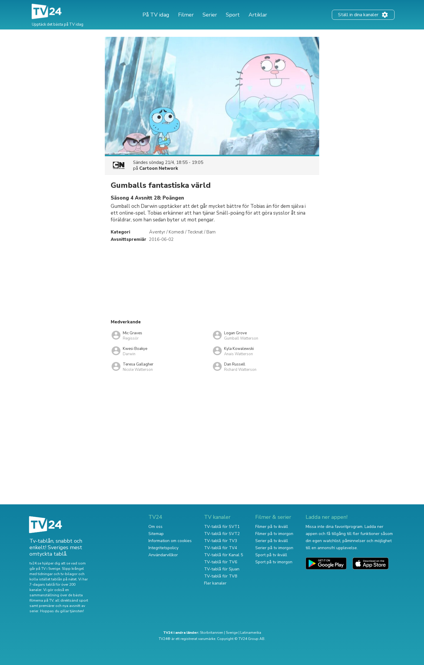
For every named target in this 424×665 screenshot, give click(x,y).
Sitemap (156, 533)
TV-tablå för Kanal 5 (223, 555)
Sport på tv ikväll (271, 555)
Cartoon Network (158, 168)
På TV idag (156, 14)
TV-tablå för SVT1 (222, 526)
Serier (210, 14)
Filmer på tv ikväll (271, 526)
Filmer (186, 14)
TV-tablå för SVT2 (222, 533)
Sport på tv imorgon (273, 562)
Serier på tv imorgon (274, 548)
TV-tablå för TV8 (220, 576)
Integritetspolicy (163, 548)
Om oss (155, 526)
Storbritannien (211, 632)
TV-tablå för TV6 (220, 562)
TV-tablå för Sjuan (221, 569)
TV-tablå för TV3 (220, 541)
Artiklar (258, 14)
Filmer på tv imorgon (274, 533)
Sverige (232, 632)
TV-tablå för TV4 (220, 548)
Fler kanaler (215, 583)
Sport (233, 14)
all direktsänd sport (71, 600)
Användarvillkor (163, 555)
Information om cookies (170, 541)
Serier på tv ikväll (271, 541)
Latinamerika (250, 632)
